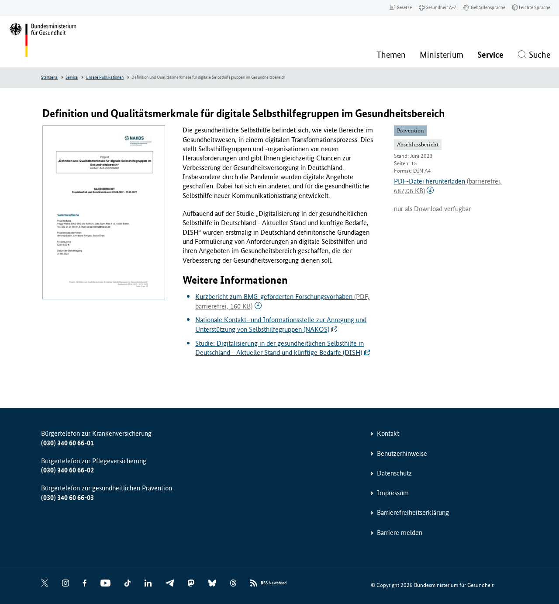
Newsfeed (273, 583)
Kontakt (388, 433)
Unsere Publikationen (105, 77)
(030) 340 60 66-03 (67, 497)
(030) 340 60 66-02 (67, 470)
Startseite (49, 77)
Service (72, 77)
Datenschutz (394, 473)
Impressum (393, 493)
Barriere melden (399, 532)
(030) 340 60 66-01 (67, 443)
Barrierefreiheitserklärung (413, 512)
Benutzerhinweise (402, 453)
